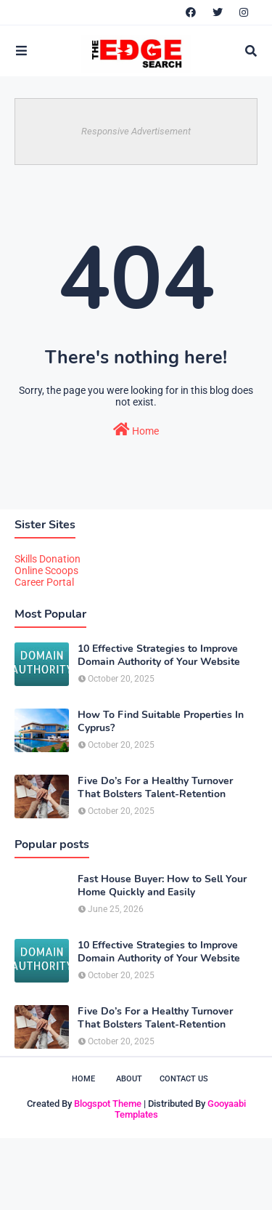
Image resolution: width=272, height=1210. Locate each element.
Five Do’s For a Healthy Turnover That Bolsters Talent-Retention (155, 788)
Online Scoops (46, 570)
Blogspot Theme (107, 1103)
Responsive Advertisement (136, 131)
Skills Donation (48, 559)
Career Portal (44, 582)
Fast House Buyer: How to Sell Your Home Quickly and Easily (162, 886)
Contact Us (184, 1079)
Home (136, 429)
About (129, 1079)
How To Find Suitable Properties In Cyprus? (161, 722)
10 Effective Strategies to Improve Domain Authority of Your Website (159, 655)
